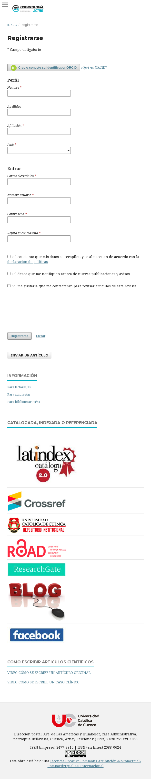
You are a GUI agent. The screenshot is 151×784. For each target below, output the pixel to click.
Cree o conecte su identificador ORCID (44, 68)
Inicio (12, 25)
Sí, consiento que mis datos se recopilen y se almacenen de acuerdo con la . (73, 259)
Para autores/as (18, 394)
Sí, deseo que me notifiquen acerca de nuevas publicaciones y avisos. (69, 274)
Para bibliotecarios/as (23, 401)
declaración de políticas (27, 261)
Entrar (40, 336)
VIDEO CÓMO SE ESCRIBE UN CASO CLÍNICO (43, 682)
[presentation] (44, 310)
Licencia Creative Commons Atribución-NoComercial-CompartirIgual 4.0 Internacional (94, 763)
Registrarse (19, 336)
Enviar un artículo (29, 355)
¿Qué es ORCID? (94, 67)
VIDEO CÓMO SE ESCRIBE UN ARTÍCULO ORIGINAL (49, 672)
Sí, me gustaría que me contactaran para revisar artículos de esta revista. (72, 286)
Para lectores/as (19, 387)
